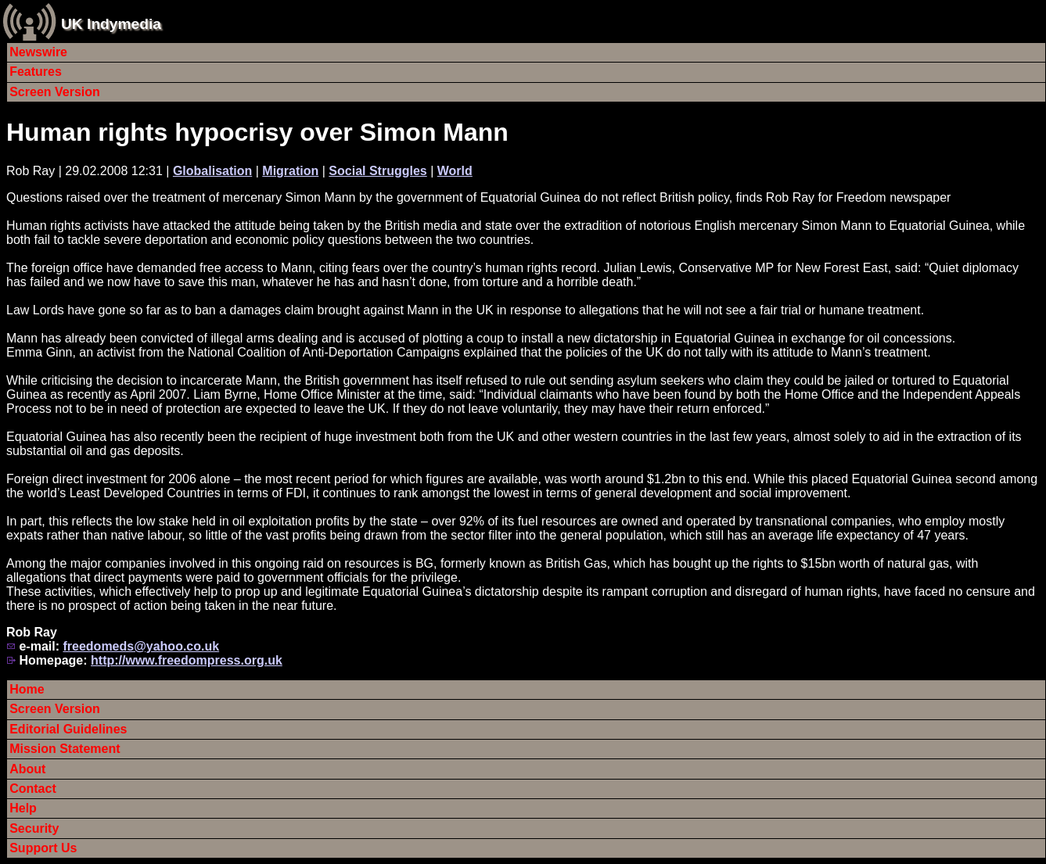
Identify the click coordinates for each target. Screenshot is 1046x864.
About (27, 769)
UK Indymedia (111, 24)
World (455, 170)
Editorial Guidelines (68, 729)
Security (34, 828)
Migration (290, 170)
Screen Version (54, 92)
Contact (32, 788)
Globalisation (212, 170)
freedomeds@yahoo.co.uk (141, 646)
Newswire (38, 52)
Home (26, 689)
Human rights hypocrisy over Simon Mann (257, 132)
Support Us (43, 848)
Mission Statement (64, 748)
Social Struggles (377, 170)
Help (23, 808)
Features (35, 71)
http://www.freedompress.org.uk (186, 660)
